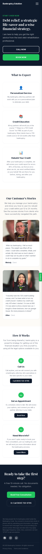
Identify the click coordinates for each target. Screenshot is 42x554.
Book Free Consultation (21, 495)
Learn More (21, 452)
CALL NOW (21, 49)
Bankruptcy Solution (12, 3)
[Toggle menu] (37, 4)
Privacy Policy (7, 548)
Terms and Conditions (21, 548)
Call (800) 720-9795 (21, 381)
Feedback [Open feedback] (40, 277)
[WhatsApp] (16, 538)
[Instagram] (11, 538)
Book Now (21, 415)
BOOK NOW (21, 57)
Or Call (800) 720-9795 (21, 503)
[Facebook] (5, 538)
